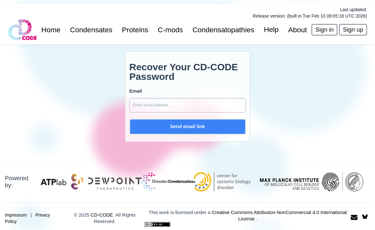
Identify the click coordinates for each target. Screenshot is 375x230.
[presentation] (324, 30)
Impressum (16, 215)
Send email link (187, 126)
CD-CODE (102, 215)
